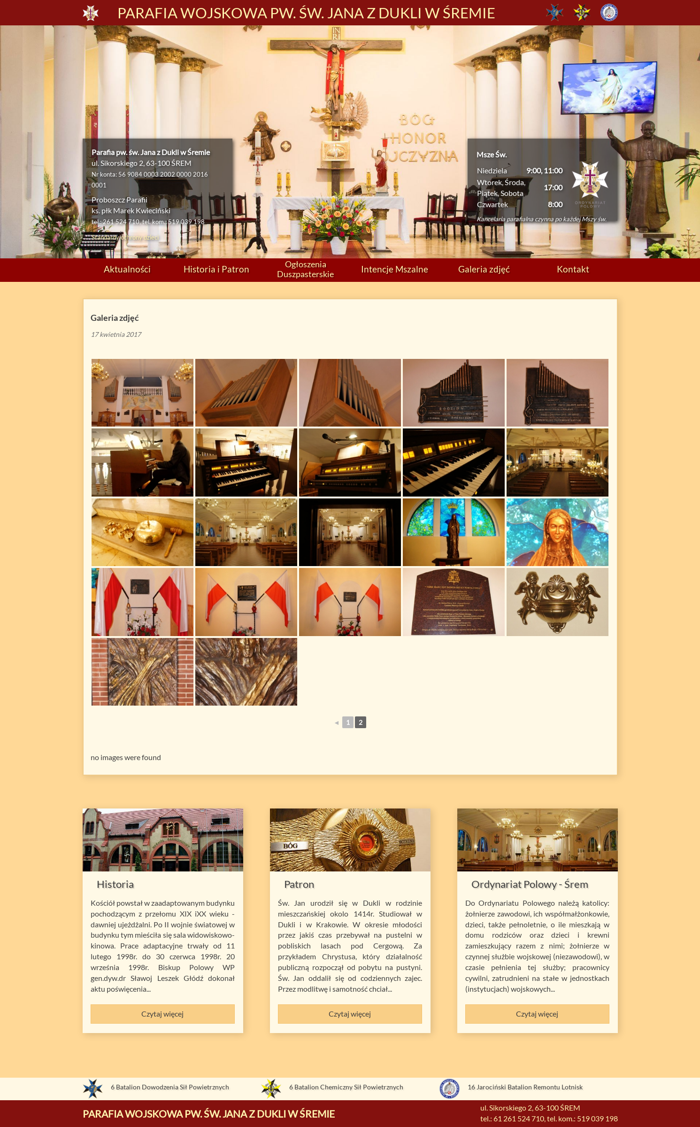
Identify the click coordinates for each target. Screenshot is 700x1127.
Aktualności (127, 269)
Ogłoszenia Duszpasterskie (305, 269)
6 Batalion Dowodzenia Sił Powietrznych (170, 1087)
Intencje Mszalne (394, 269)
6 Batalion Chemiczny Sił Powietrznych (346, 1087)
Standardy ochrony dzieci (125, 237)
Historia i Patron (216, 269)
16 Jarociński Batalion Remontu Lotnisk (525, 1087)
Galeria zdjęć (484, 269)
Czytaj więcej (162, 1013)
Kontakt (573, 269)
